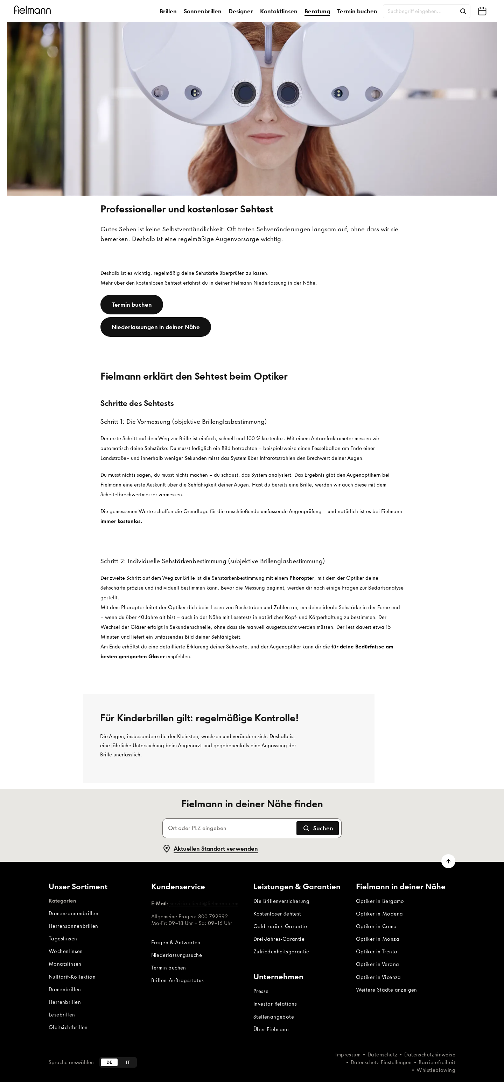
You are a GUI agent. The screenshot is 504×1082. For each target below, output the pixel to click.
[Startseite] (33, 11)
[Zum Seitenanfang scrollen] (448, 861)
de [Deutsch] (109, 1062)
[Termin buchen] (131, 304)
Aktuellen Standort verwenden (210, 848)
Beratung (317, 11)
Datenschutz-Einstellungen (381, 1062)
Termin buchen (357, 11)
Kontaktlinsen (279, 11)
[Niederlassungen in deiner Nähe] (155, 327)
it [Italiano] (128, 1062)
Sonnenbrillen (203, 11)
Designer (241, 11)
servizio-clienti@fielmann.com (204, 903)
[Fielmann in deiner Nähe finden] (482, 11)
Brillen (168, 11)
